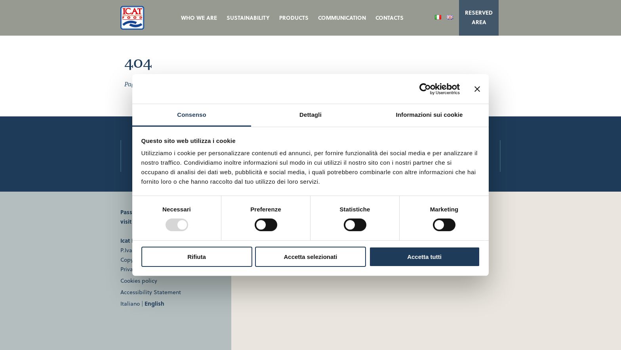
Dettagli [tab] (310, 114)
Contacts (389, 17)
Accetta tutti (424, 256)
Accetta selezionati (310, 256)
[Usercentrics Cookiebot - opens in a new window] (425, 89)
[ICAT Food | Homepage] (132, 27)
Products (294, 17)
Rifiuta (196, 256)
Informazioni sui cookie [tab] (429, 114)
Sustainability (248, 17)
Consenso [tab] (191, 114)
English (154, 303)
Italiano (130, 303)
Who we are (199, 17)
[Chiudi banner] (477, 88)
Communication (342, 17)
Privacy (129, 269)
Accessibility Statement (150, 292)
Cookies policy (138, 280)
